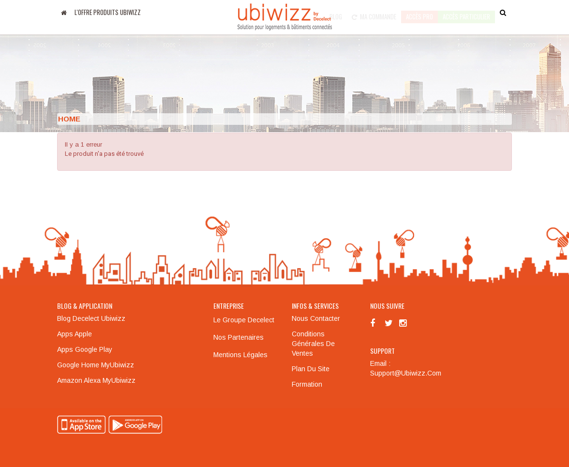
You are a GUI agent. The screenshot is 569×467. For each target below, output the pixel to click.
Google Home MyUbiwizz (95, 365)
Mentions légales (240, 355)
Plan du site (310, 369)
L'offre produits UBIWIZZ (108, 12)
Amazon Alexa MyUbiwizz (96, 380)
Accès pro (419, 12)
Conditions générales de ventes (313, 343)
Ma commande (374, 12)
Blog (335, 12)
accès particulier (466, 12)
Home (69, 119)
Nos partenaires (238, 337)
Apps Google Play (84, 349)
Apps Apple (74, 334)
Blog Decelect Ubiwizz (91, 318)
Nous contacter (316, 318)
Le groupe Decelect (243, 320)
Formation (307, 384)
